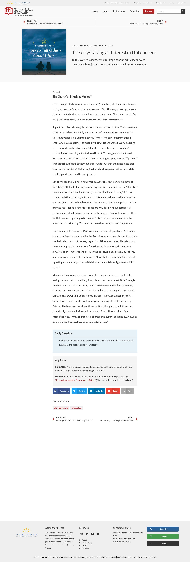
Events (171, 3)
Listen (105, 11)
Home (95, 11)
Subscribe (134, 11)
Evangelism (76, 408)
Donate (148, 11)
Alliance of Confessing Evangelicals (117, 3)
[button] (61, 391)
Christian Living (61, 408)
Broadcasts (148, 3)
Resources (182, 3)
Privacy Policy (143, 557)
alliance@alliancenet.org (126, 557)
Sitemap (153, 557)
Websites (137, 3)
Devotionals (160, 3)
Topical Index (119, 11)
